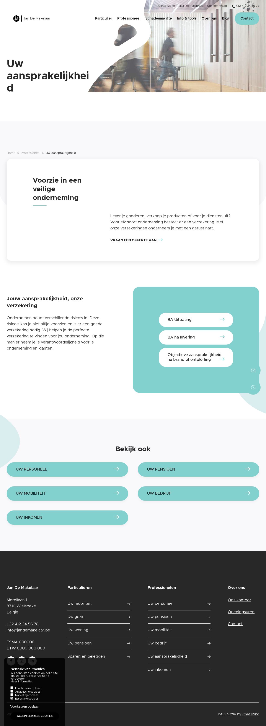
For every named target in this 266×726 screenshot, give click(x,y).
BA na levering (181, 337)
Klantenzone (166, 6)
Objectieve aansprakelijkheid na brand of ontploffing (195, 357)
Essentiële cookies (26, 703)
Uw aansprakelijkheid (167, 657)
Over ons (209, 18)
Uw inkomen (29, 518)
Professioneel (128, 18)
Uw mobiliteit (79, 604)
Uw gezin (76, 617)
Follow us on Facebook (11, 659)
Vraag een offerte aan (133, 240)
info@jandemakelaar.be (28, 630)
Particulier (103, 18)
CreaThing (250, 714)
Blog (226, 18)
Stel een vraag (217, 6)
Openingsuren (241, 612)
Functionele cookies (27, 693)
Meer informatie (21, 686)
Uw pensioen (79, 643)
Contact (247, 18)
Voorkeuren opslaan (24, 711)
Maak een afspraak (191, 6)
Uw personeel (160, 604)
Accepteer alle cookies (35, 721)
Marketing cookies (26, 700)
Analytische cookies (27, 696)
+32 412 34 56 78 (247, 6)
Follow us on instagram (21, 659)
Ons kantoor (239, 600)
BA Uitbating (180, 320)
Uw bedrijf (157, 643)
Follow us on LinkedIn (32, 659)
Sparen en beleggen (86, 657)
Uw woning (77, 630)
